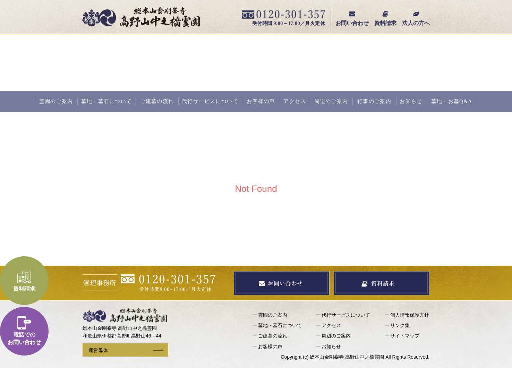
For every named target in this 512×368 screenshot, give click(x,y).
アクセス (294, 101)
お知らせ (411, 101)
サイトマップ (404, 336)
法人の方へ (416, 18)
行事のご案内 (374, 101)
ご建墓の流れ (157, 101)
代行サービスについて (210, 101)
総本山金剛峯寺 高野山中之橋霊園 (141, 17)
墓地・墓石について (106, 101)
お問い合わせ (352, 18)
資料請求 (385, 18)
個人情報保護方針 (409, 315)
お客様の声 (261, 101)
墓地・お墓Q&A (451, 101)
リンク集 (400, 325)
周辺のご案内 (331, 101)
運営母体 (98, 350)
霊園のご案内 (56, 101)
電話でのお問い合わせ (24, 330)
